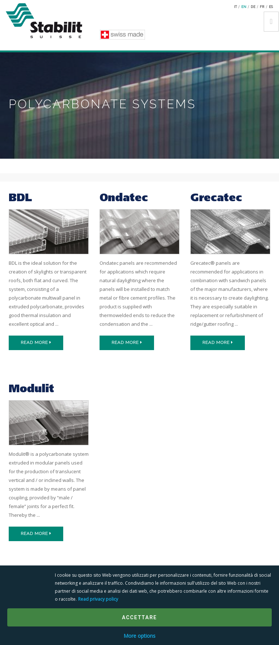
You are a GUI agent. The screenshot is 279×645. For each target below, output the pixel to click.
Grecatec (216, 198)
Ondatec (124, 198)
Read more (36, 342)
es (271, 6)
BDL (20, 198)
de (253, 6)
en (243, 6)
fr (262, 6)
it (235, 6)
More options (139, 635)
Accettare (139, 617)
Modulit (31, 389)
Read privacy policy (98, 599)
